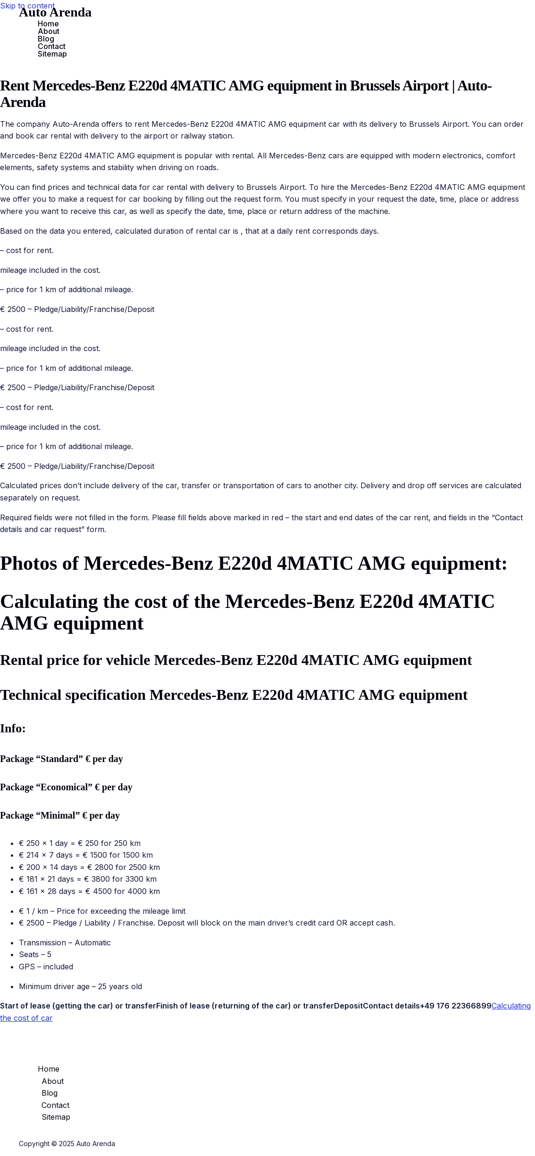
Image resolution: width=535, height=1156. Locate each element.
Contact (52, 46)
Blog (46, 38)
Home (48, 23)
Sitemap (52, 53)
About (48, 31)
